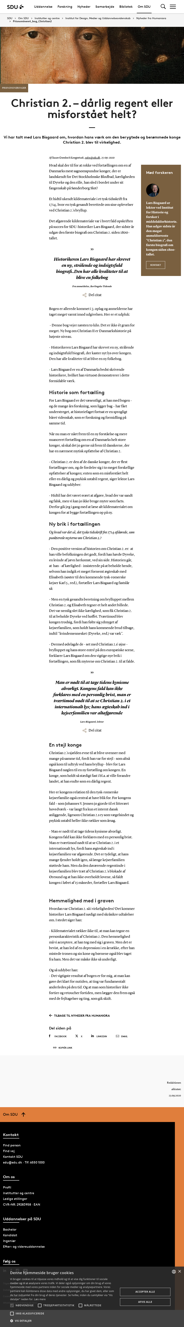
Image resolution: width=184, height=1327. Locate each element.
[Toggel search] (163, 6)
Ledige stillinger (15, 1199)
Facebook (58, 1036)
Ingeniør (9, 1241)
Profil (7, 1187)
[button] (12, 1305)
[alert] (92, 1297)
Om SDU (144, 7)
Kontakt (155, 264)
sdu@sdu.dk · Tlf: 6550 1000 (24, 1162)
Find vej (9, 1151)
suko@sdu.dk (92, 157)
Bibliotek (126, 7)
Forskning (65, 7)
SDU (9, 18)
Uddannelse (43, 7)
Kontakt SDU (13, 1157)
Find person (12, 1145)
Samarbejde (104, 7)
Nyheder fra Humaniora (151, 18)
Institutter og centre (47, 18)
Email (122, 1036)
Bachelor (9, 1229)
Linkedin (99, 1036)
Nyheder (83, 7)
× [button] (179, 1271)
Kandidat (10, 1235)
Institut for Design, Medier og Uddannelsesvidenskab (98, 18)
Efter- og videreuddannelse (24, 1246)
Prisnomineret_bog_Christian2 (32, 21)
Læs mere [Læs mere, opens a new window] (40, 1299)
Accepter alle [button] (145, 1291)
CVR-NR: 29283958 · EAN (21, 1204)
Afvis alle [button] (145, 1302)
